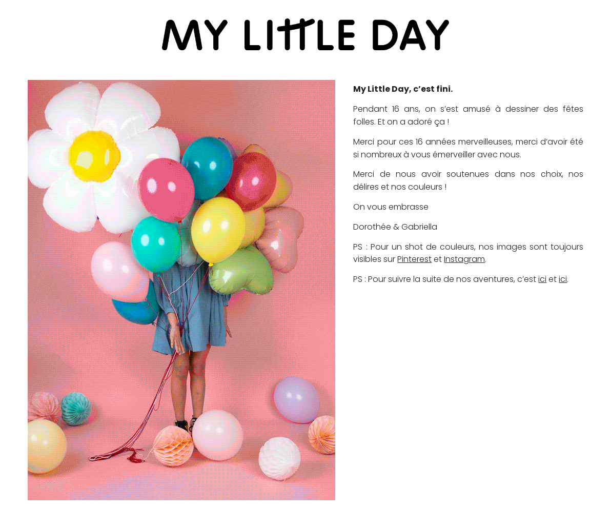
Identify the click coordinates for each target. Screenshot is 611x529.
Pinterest (414, 259)
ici (542, 279)
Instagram (464, 259)
